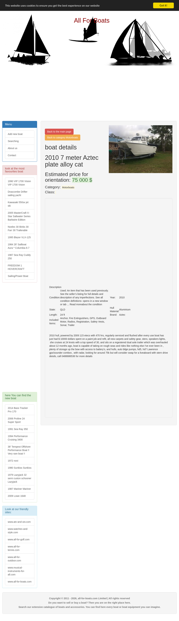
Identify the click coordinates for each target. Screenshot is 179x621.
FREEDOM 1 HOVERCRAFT (16, 267)
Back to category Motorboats (62, 137)
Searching (13, 141)
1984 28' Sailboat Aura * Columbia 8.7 (18, 246)
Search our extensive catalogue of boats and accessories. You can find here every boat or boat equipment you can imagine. (89, 607)
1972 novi (13, 460)
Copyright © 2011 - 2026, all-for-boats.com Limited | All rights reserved (89, 598)
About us (12, 148)
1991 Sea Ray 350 (18, 429)
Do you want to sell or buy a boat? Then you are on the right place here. (89, 602)
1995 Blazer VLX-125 (19, 237)
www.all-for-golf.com (19, 539)
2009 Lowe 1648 (17, 496)
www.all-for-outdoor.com (14, 559)
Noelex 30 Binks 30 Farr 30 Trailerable (18, 228)
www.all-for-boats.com (20, 581)
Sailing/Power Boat (18, 276)
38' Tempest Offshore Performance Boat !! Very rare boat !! (19, 450)
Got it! (163, 5)
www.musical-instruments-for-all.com (16, 571)
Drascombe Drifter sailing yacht (17, 193)
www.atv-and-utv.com (19, 521)
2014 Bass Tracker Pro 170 (18, 410)
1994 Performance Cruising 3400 (18, 438)
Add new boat (15, 134)
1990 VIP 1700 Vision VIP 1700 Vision (19, 183)
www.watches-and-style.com (18, 531)
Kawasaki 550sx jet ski (18, 204)
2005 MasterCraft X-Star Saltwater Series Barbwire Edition (19, 216)
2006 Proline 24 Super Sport (16, 420)
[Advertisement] (89, 93)
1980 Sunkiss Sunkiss (19, 467)
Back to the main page (59, 131)
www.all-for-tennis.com (14, 548)
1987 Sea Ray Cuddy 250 (19, 257)
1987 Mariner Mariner (19, 488)
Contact (12, 155)
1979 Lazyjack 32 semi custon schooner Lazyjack (19, 478)
